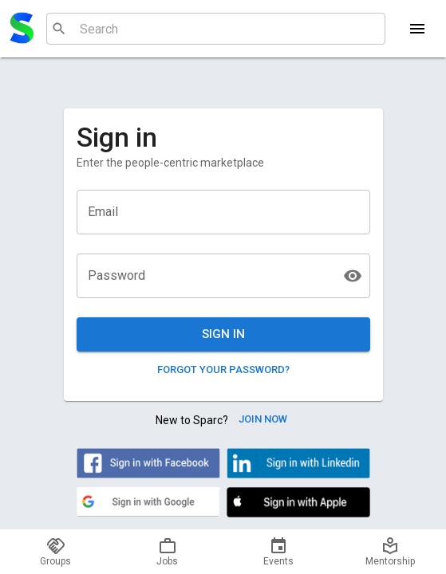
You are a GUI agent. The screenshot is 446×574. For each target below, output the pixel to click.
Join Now (263, 419)
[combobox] (213, 29)
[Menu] (417, 29)
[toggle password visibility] (353, 276)
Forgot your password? (223, 370)
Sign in (223, 334)
